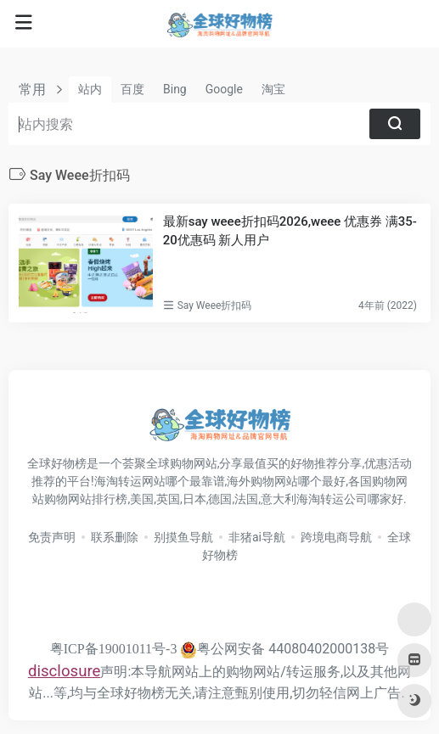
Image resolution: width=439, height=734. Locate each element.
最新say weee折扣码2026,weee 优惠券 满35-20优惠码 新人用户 (290, 230)
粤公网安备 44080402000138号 (284, 649)
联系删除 (114, 537)
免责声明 (52, 537)
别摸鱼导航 (183, 537)
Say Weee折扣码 (214, 305)
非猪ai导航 (256, 537)
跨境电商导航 (336, 537)
